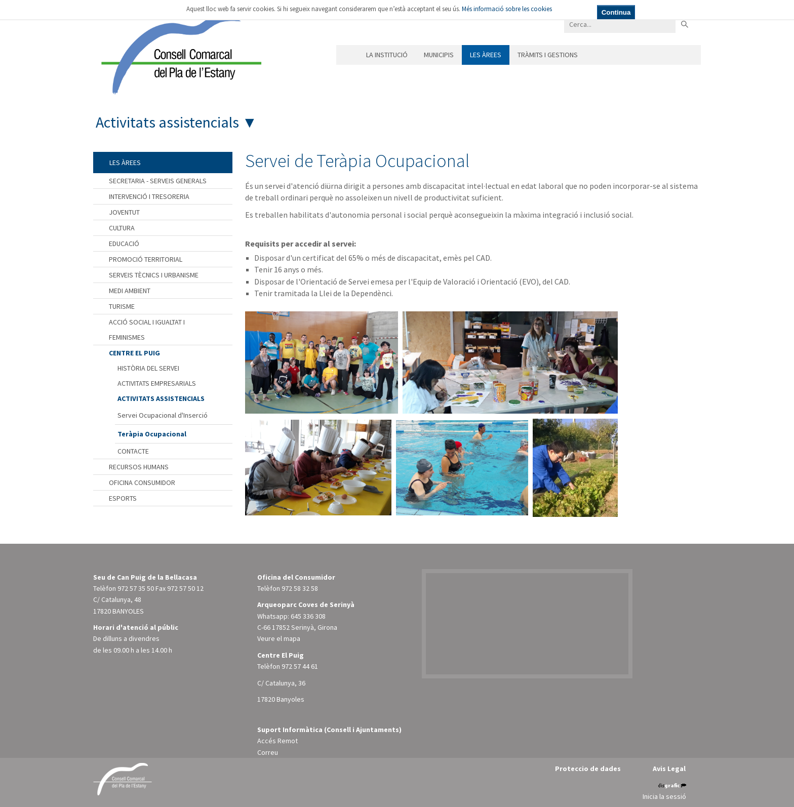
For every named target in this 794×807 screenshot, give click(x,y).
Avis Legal (669, 768)
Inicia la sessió (664, 796)
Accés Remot (277, 740)
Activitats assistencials (167, 122)
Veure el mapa (278, 638)
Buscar (684, 24)
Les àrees (485, 54)
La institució (387, 54)
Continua (616, 12)
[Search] (620, 24)
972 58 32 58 (300, 588)
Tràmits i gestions (548, 54)
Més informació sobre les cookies (507, 9)
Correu (267, 752)
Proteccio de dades (588, 768)
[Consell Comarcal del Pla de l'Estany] (178, 52)
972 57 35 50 (135, 588)
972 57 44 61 (300, 666)
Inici (347, 55)
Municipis (439, 54)
